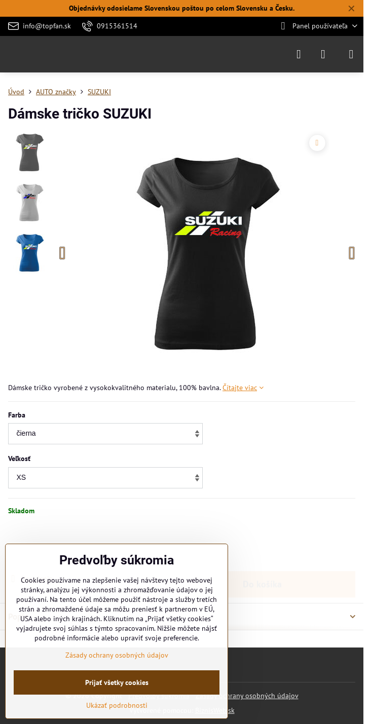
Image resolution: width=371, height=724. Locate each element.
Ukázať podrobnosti (116, 705)
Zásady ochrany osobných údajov (247, 695)
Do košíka (262, 544)
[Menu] (351, 54)
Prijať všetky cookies (117, 682)
